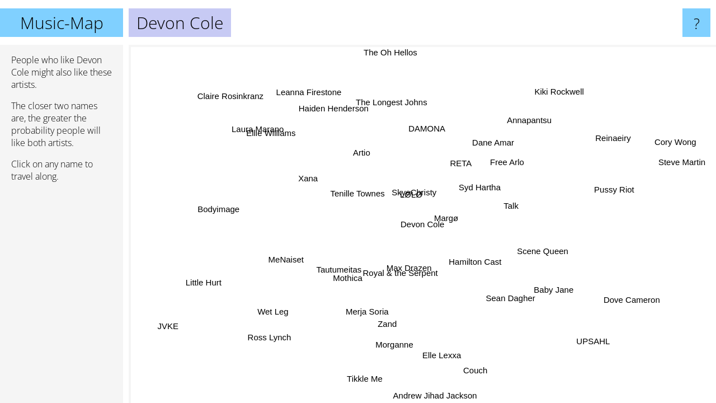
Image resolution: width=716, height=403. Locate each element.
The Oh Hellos (390, 52)
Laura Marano (259, 127)
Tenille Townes (357, 194)
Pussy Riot (614, 189)
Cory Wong (673, 141)
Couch (472, 370)
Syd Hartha (479, 187)
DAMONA (426, 128)
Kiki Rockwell (559, 91)
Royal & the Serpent (403, 273)
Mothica (349, 278)
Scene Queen (543, 249)
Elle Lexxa (440, 354)
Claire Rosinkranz (231, 95)
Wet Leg (273, 311)
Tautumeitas (338, 269)
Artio (362, 152)
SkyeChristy (411, 193)
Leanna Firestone (309, 93)
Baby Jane (554, 288)
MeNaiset (285, 258)
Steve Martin (681, 162)
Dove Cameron (632, 299)
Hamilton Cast (476, 262)
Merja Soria (368, 311)
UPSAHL (594, 339)
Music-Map (61, 22)
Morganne (392, 343)
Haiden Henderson (333, 108)
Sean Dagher (508, 299)
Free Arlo (507, 162)
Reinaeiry (613, 139)
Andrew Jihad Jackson (435, 395)
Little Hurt (204, 282)
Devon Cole (422, 224)
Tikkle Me (365, 378)
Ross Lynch (269, 336)
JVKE (167, 325)
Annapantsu (527, 120)
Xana (312, 175)
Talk (512, 207)
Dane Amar (493, 142)
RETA (460, 163)
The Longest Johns (388, 103)
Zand (387, 323)
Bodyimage (218, 210)
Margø (446, 218)
